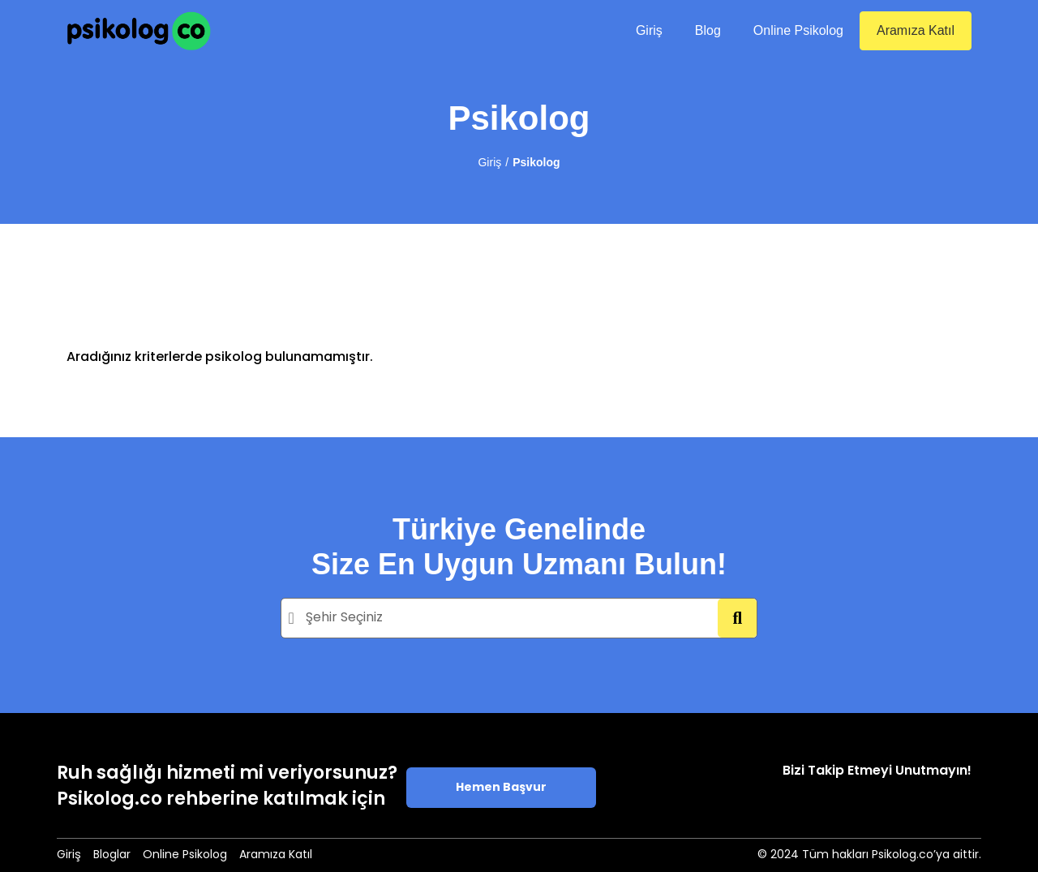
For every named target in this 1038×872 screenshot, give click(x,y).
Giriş (649, 30)
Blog (708, 30)
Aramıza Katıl (915, 30)
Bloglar (112, 855)
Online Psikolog (798, 30)
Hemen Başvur (501, 788)
